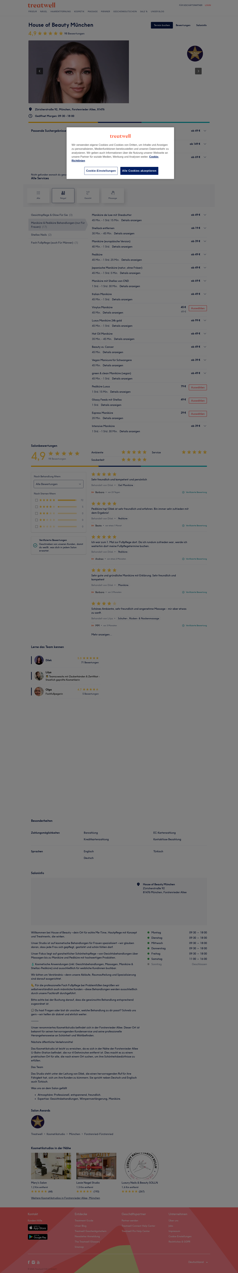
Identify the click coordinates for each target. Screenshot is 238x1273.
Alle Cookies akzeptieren (139, 170)
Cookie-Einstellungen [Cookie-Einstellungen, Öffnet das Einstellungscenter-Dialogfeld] (101, 170)
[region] (120, 153)
